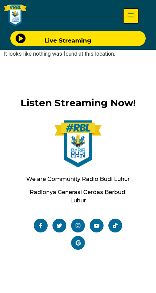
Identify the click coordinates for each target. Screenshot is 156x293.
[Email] (78, 243)
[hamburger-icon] (131, 16)
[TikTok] (115, 225)
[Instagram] (78, 225)
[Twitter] (59, 225)
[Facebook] (41, 225)
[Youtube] (97, 225)
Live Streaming (68, 40)
